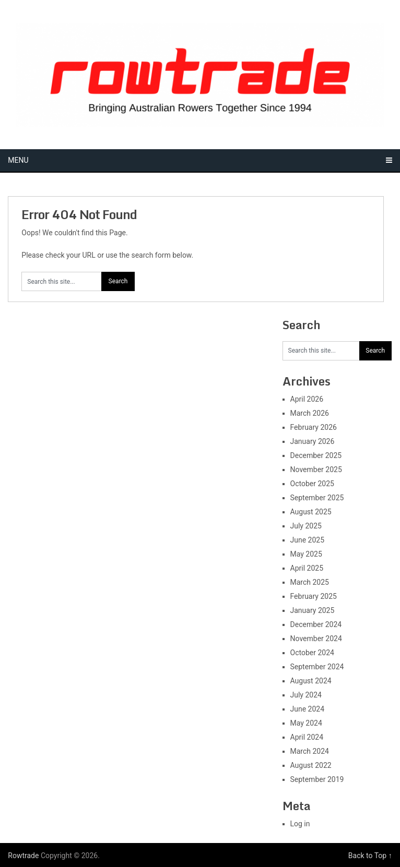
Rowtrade (23, 855)
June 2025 (307, 540)
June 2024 (307, 709)
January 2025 (312, 610)
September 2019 (317, 779)
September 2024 (317, 667)
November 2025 (316, 469)
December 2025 (316, 455)
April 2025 (307, 568)
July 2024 (306, 695)
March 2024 (309, 751)
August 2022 (311, 765)
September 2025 (317, 497)
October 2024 (312, 652)
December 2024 (316, 624)
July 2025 (306, 526)
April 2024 (307, 737)
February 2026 (313, 427)
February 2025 (313, 596)
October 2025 (312, 483)
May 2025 (306, 554)
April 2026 (307, 399)
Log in (300, 824)
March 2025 (309, 582)
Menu (18, 160)
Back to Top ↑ (370, 855)
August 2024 (311, 681)
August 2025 (311, 512)
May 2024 (306, 723)
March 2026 (309, 413)
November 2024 (316, 638)
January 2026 (312, 441)
